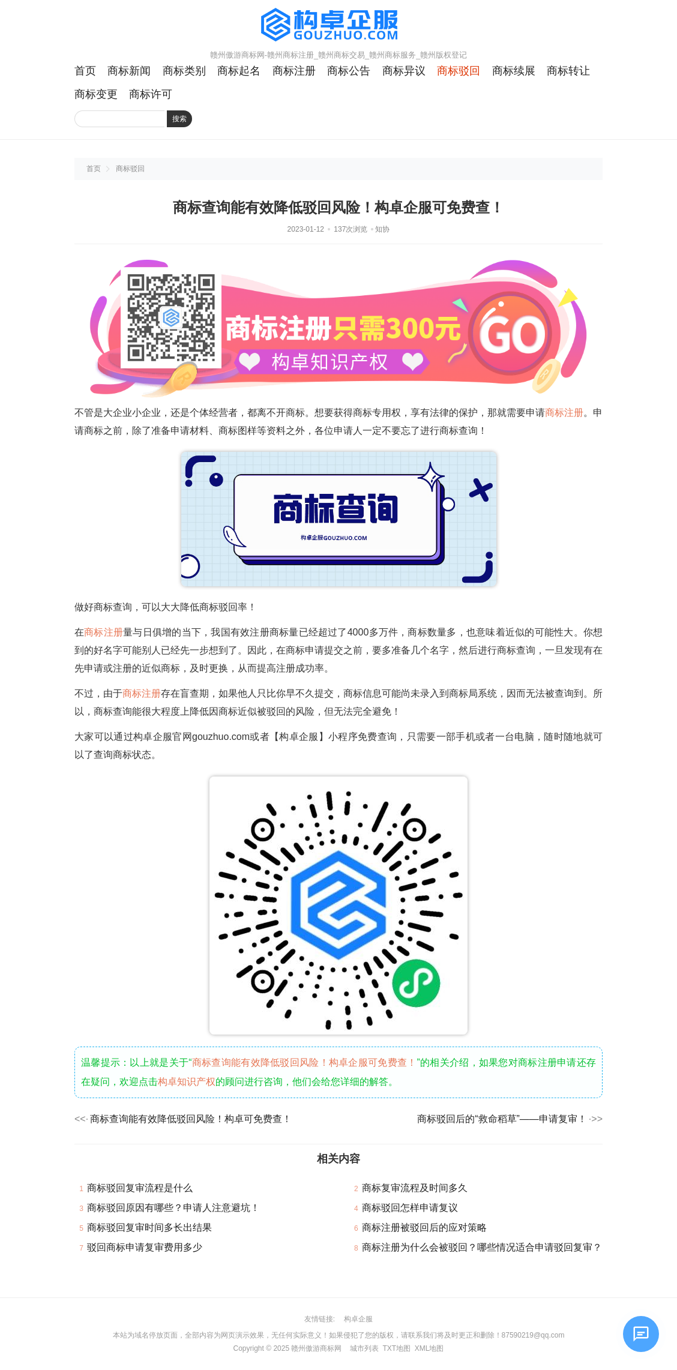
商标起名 (238, 71)
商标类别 (184, 71)
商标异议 (404, 71)
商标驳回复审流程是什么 (140, 1188)
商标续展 (513, 71)
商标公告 (348, 71)
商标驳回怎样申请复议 (410, 1208)
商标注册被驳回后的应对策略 (424, 1227)
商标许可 (150, 94)
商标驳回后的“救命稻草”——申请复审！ (502, 1119)
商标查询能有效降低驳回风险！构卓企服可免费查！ (304, 1062)
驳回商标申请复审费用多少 (144, 1247)
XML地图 (429, 1348)
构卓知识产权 (186, 1082)
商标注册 (294, 71)
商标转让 (568, 71)
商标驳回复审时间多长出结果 (149, 1227)
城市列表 (364, 1348)
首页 (85, 71)
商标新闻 (129, 71)
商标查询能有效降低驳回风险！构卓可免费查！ (191, 1119)
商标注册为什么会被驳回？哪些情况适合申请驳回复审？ (482, 1247)
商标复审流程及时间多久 (415, 1188)
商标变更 (96, 94)
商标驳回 (458, 71)
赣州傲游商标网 (316, 1348)
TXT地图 (396, 1348)
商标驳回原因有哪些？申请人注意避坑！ (173, 1208)
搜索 (179, 119)
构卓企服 (358, 1319)
